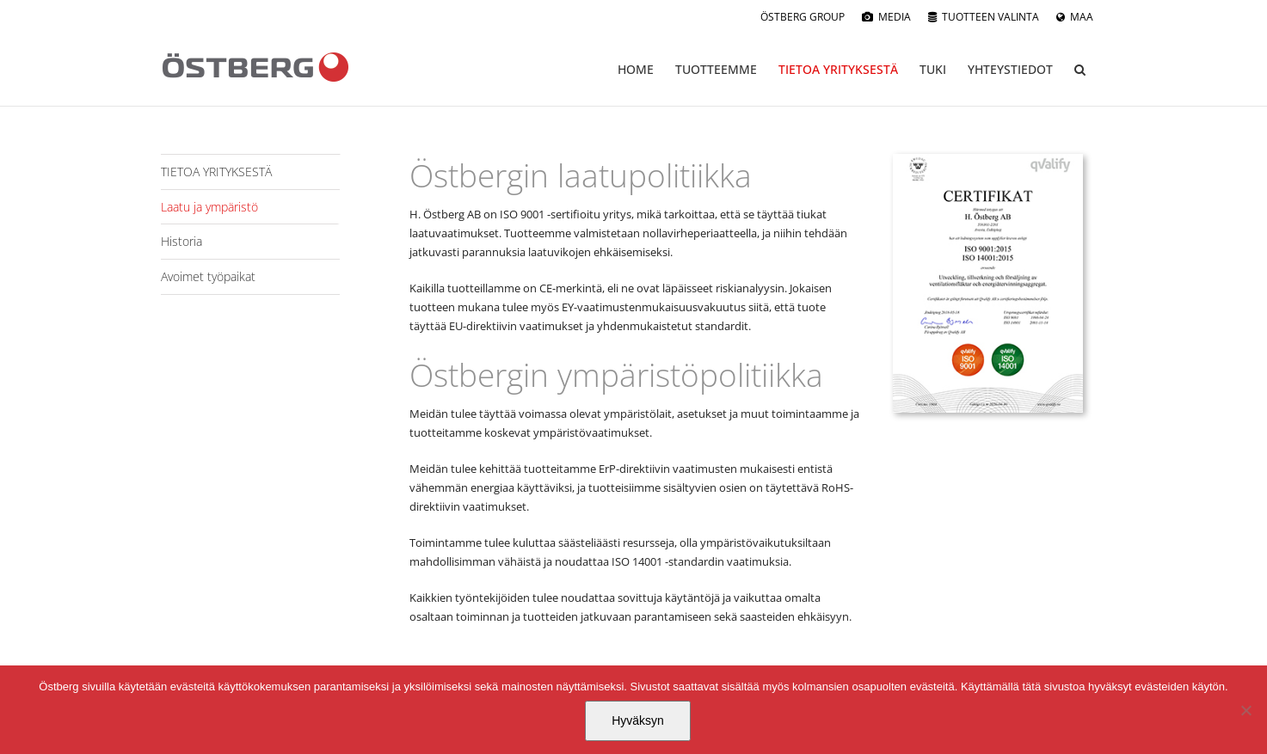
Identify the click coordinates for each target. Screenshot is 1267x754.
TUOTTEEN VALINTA (990, 16)
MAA (1081, 16)
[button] (1080, 69)
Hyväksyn (638, 720)
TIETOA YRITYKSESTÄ (216, 171)
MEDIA (894, 16)
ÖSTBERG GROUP (802, 16)
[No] (1245, 710)
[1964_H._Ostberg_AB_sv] (988, 159)
